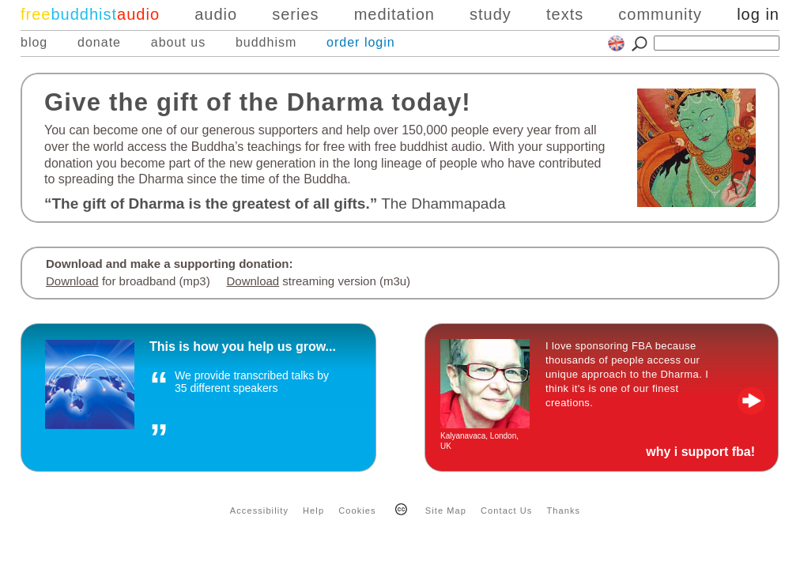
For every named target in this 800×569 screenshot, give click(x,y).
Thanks (564, 510)
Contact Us (506, 510)
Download (72, 281)
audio (215, 14)
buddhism (266, 42)
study (490, 14)
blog (34, 42)
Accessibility (259, 510)
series (295, 14)
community (660, 14)
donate (99, 42)
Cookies (356, 510)
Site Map (445, 510)
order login (360, 42)
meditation (394, 14)
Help (313, 510)
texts (564, 14)
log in (758, 14)
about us (178, 42)
